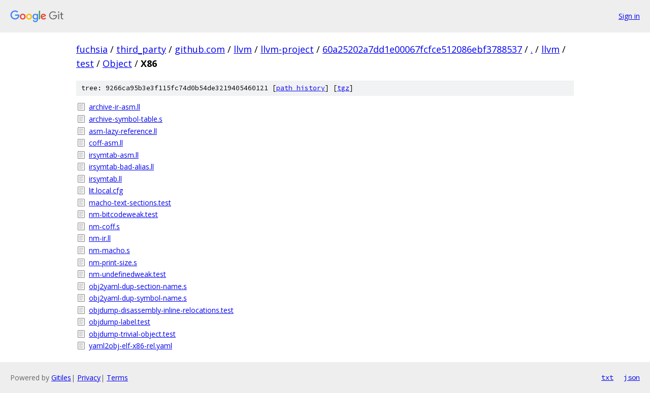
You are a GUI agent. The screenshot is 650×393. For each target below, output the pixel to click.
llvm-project (287, 49)
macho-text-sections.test (130, 202)
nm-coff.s (104, 226)
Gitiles (61, 377)
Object (117, 63)
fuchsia (92, 49)
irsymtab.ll (105, 179)
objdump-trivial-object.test (132, 334)
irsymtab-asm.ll (114, 155)
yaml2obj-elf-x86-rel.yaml (130, 345)
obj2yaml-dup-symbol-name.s (138, 298)
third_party (141, 49)
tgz (343, 88)
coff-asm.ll (106, 143)
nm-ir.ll (100, 238)
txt (607, 377)
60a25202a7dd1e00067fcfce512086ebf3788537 (422, 49)
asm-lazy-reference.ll (123, 131)
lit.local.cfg (106, 190)
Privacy (89, 377)
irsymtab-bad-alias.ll (121, 166)
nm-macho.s (109, 250)
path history (300, 88)
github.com (200, 49)
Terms (117, 377)
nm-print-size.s (113, 262)
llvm (243, 49)
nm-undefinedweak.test (127, 274)
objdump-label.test (119, 322)
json (632, 377)
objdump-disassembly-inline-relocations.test (161, 310)
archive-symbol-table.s (125, 119)
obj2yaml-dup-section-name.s (138, 286)
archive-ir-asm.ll (114, 107)
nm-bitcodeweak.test (123, 214)
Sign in (629, 16)
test (85, 63)
